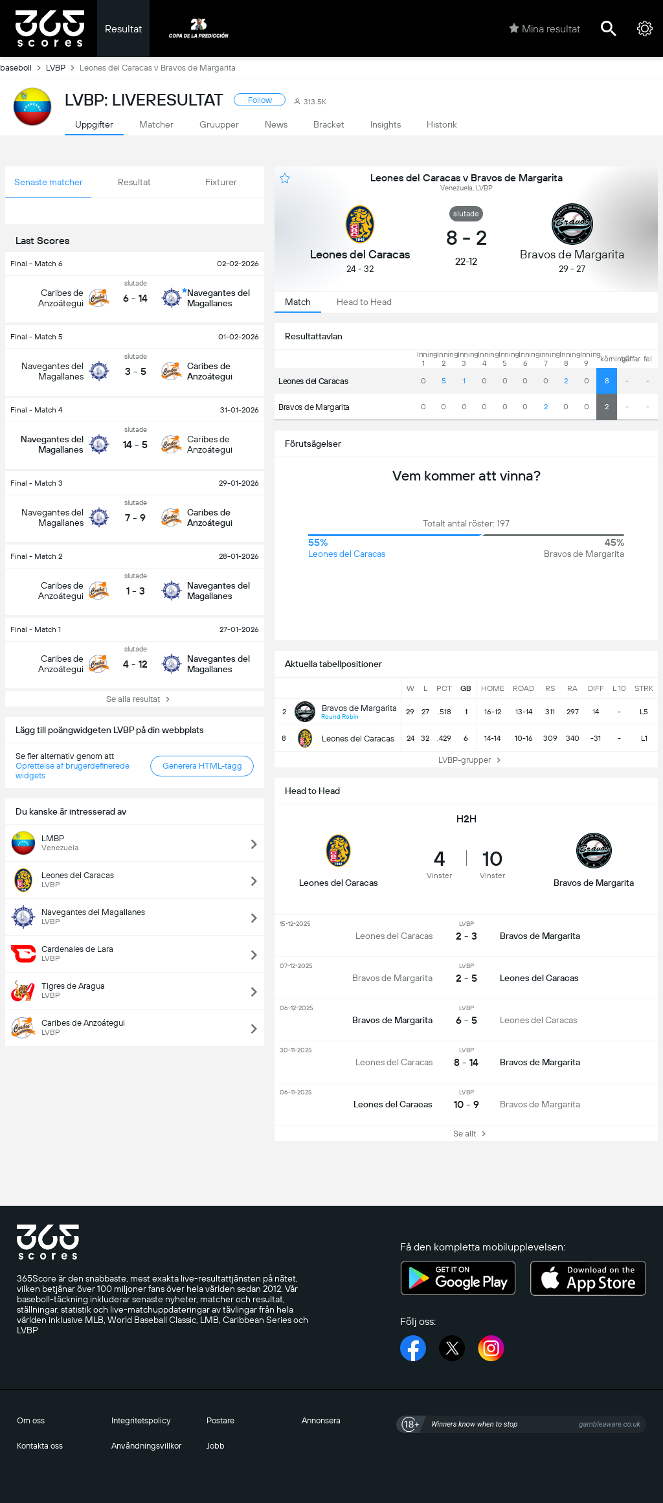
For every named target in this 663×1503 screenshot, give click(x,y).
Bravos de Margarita (314, 407)
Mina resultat (544, 28)
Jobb (216, 1446)
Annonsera (321, 1420)
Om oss (31, 1420)
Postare (220, 1420)
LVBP (63, 67)
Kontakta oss (40, 1446)
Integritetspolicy (140, 1420)
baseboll (23, 67)
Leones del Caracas (313, 381)
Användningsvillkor (146, 1446)
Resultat (123, 29)
